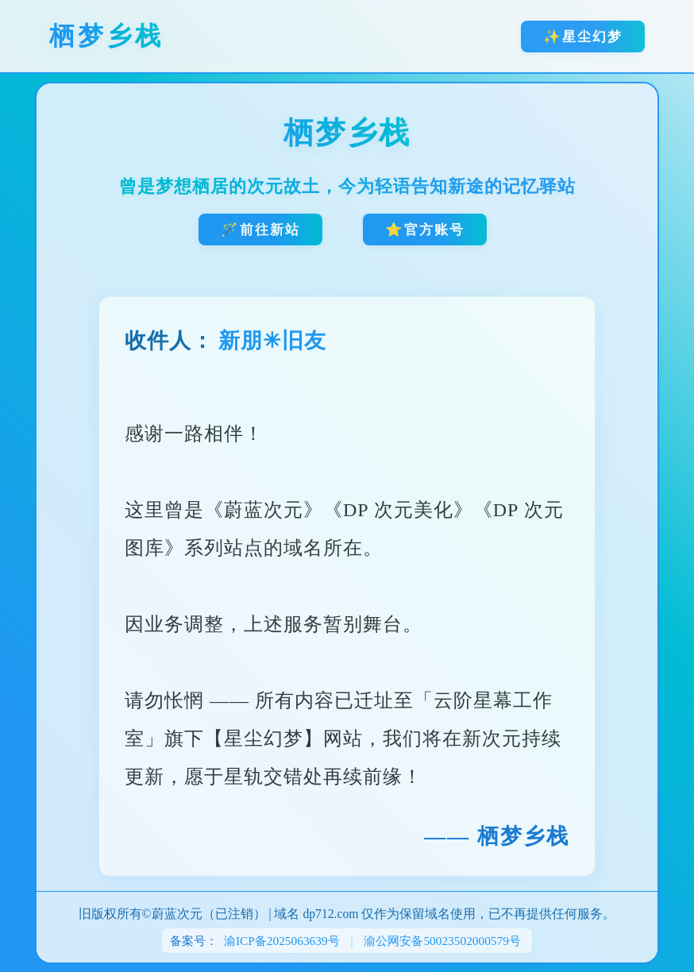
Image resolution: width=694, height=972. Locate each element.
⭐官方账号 (425, 229)
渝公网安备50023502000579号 (442, 940)
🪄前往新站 (260, 229)
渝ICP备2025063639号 (282, 940)
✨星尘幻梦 (583, 36)
